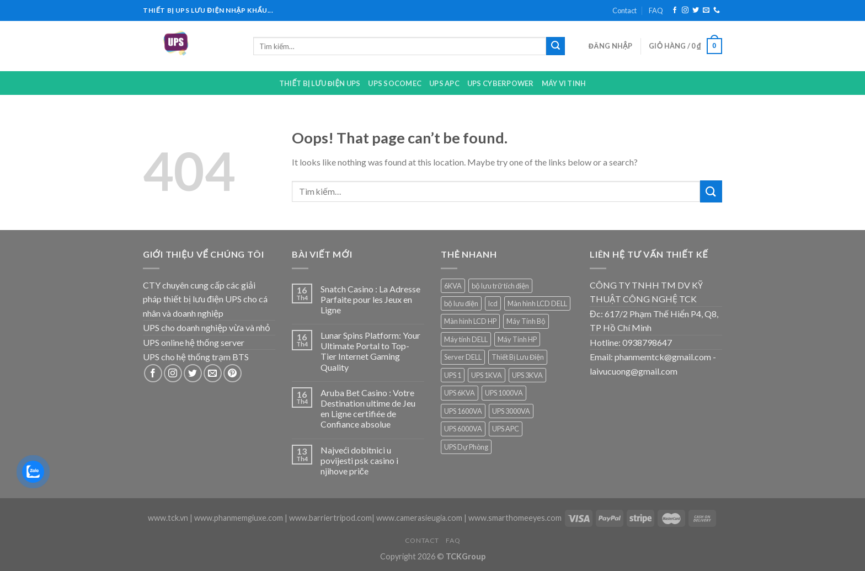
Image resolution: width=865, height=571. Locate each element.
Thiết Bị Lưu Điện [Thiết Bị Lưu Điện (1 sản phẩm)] (518, 357)
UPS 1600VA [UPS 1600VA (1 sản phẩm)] (463, 411)
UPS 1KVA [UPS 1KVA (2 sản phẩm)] (486, 375)
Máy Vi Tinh (564, 83)
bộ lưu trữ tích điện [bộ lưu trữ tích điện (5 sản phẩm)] (500, 285)
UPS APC (444, 83)
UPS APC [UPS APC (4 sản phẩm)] (505, 428)
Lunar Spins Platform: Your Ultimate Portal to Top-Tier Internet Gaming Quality (370, 351)
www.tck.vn (168, 517)
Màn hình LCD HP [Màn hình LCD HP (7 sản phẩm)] (470, 321)
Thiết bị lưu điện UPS (320, 83)
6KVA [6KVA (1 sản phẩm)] (453, 285)
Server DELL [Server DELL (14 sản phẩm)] (463, 357)
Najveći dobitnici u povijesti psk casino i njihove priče (359, 460)
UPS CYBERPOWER (500, 83)
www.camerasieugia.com (419, 517)
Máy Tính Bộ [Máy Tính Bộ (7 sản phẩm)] (526, 321)
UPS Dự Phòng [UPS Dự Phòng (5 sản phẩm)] (466, 446)
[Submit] (555, 46)
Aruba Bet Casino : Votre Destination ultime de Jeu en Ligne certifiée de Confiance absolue (368, 408)
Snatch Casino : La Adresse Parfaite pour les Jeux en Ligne (370, 299)
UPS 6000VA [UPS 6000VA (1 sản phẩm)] (463, 428)
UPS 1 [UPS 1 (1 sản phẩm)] (452, 375)
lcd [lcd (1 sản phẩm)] (493, 303)
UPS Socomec (394, 83)
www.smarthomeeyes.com (515, 517)
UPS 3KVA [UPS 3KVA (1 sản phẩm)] (527, 375)
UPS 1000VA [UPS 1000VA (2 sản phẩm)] (504, 392)
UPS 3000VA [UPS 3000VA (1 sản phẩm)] (511, 411)
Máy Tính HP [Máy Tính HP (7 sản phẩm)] (517, 339)
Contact (624, 10)
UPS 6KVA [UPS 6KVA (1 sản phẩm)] (459, 392)
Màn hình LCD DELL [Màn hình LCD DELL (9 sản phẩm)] (537, 303)
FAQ (656, 10)
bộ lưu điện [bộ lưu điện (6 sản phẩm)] (461, 303)
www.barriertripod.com (330, 517)
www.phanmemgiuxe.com (238, 517)
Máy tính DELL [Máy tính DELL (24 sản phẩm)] (466, 339)
